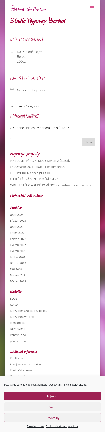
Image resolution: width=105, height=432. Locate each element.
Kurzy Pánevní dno (22, 317)
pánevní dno (18, 341)
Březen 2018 (18, 281)
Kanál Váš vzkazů (21, 370)
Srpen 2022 (17, 233)
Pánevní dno (18, 335)
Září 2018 (16, 269)
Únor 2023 (17, 227)
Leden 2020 (17, 257)
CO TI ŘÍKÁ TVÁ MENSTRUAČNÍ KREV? (34, 179)
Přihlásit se (17, 358)
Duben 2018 (18, 275)
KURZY (14, 304)
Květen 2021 (18, 251)
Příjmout (52, 396)
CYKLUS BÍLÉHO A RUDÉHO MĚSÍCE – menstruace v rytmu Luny (50, 185)
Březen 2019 (18, 263)
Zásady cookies (35, 426)
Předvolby (52, 418)
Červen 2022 (18, 239)
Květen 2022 (18, 245)
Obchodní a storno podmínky (62, 426)
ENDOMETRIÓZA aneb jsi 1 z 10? (30, 173)
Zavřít (53, 407)
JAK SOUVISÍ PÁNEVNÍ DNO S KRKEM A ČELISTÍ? (40, 161)
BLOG (13, 298)
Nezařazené (17, 329)
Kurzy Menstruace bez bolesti (29, 311)
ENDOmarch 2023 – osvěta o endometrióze (37, 167)
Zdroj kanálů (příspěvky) (25, 364)
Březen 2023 (18, 220)
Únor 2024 (17, 214)
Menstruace (17, 323)
